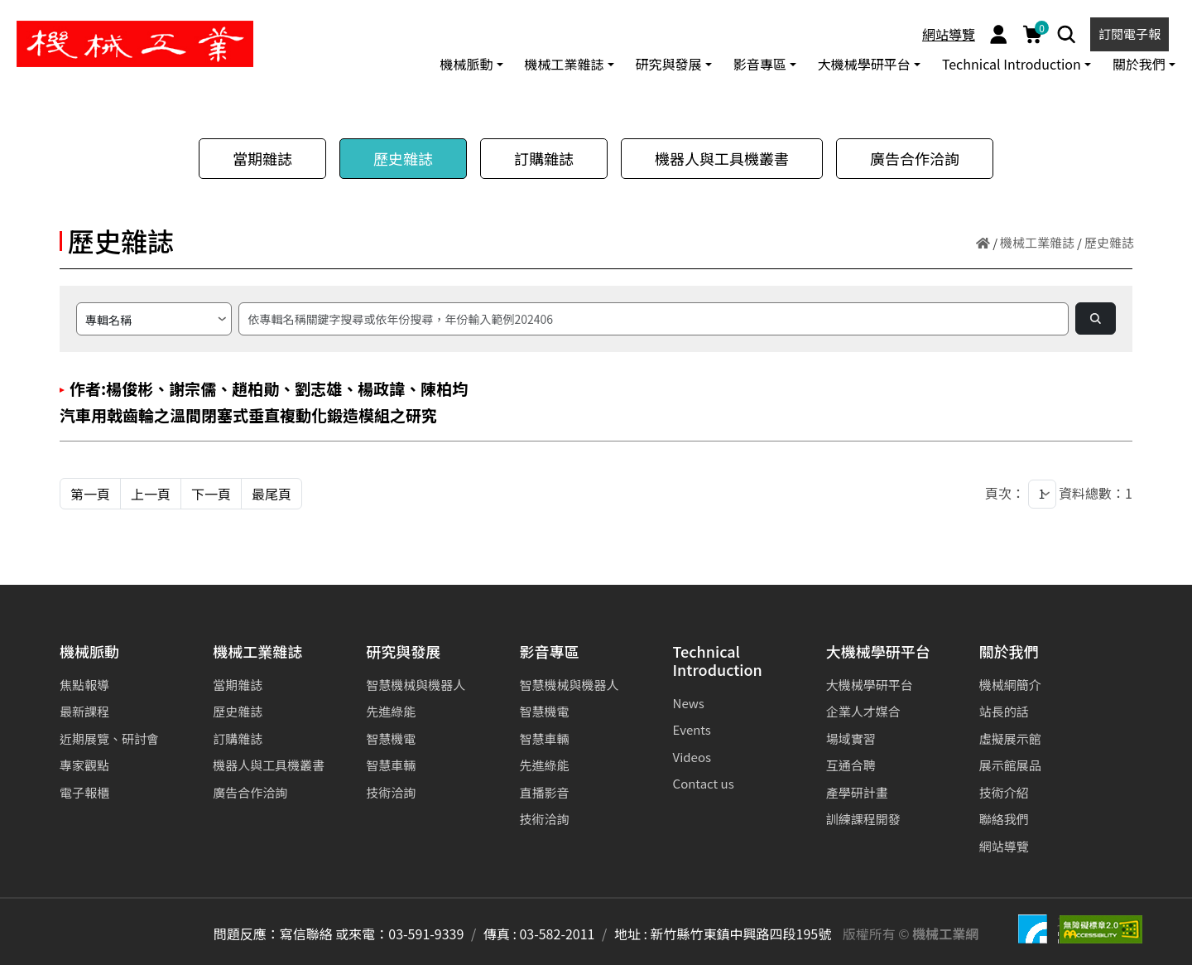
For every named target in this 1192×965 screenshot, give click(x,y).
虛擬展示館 (1010, 738)
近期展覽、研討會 (109, 738)
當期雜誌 (262, 158)
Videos (692, 756)
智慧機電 (391, 738)
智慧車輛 (391, 765)
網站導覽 (948, 34)
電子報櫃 (84, 792)
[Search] (1066, 34)
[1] (1042, 494)
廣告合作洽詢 (914, 158)
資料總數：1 (1095, 493)
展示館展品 (1010, 765)
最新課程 (84, 711)
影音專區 (549, 652)
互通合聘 (851, 765)
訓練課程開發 (863, 818)
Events (692, 729)
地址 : (630, 933)
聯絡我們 (1004, 818)
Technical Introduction (717, 661)
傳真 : (500, 933)
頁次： (1005, 493)
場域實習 (851, 738)
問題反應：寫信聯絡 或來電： (301, 933)
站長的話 (1004, 711)
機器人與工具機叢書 (722, 158)
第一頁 (90, 494)
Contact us (703, 783)
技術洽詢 (391, 792)
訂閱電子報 (1129, 33)
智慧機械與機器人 (415, 684)
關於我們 (1009, 652)
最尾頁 (271, 494)
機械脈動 (89, 652)
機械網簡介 (1010, 684)
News (688, 703)
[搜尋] (653, 318)
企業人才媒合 (863, 711)
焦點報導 (84, 684)
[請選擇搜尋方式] (154, 318)
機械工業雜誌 (1037, 242)
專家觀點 (84, 765)
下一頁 (211, 494)
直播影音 (544, 792)
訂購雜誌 (544, 158)
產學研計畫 (857, 792)
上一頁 (151, 494)
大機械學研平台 (878, 652)
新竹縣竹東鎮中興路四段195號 (741, 933)
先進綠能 (391, 711)
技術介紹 (1004, 792)
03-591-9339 (426, 933)
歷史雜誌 (403, 158)
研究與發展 (403, 652)
